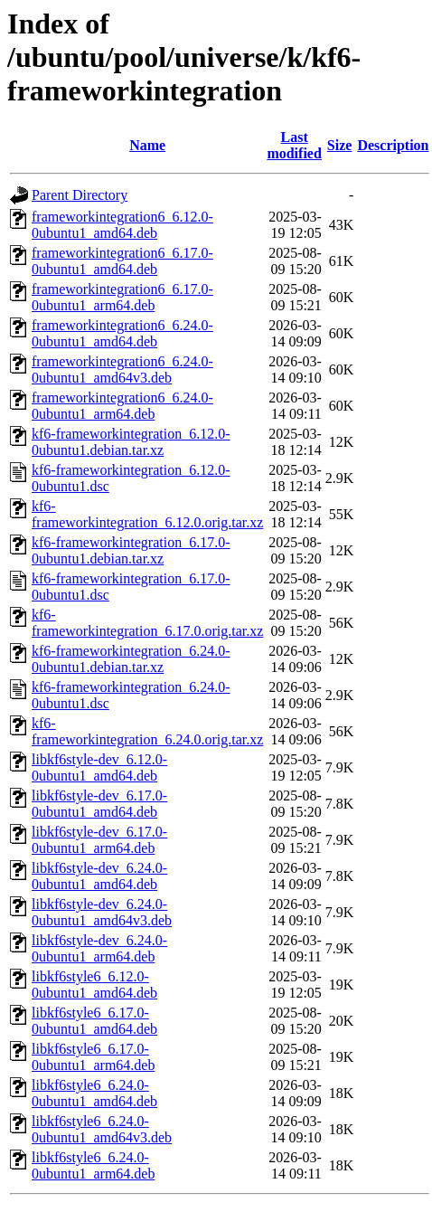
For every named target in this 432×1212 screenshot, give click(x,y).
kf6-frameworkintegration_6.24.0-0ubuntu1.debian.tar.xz (131, 659)
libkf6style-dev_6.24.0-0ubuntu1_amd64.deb (99, 876)
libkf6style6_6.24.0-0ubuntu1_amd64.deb (94, 1093)
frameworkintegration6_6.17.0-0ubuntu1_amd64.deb (122, 261)
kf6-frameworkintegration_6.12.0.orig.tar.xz (147, 514)
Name (147, 145)
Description (392, 145)
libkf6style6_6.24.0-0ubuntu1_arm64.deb (93, 1165)
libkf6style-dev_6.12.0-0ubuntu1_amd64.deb (99, 767)
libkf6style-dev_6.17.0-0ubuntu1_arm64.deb (99, 840)
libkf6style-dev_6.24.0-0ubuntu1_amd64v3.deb (102, 912)
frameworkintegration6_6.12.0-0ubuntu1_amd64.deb (122, 225)
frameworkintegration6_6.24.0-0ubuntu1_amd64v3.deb (122, 369)
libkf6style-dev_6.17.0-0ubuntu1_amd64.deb (99, 803)
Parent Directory (79, 195)
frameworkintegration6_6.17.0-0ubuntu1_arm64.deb (122, 297)
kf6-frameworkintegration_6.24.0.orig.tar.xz (147, 731)
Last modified (294, 145)
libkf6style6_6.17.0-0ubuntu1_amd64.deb (94, 1021)
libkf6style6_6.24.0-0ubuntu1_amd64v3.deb (102, 1129)
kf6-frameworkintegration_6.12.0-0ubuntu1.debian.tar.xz (131, 442)
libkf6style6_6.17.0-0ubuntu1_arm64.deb (93, 1057)
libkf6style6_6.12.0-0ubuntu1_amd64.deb (94, 984)
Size (339, 145)
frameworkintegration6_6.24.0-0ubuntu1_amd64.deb (122, 333)
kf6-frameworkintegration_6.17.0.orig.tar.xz (147, 623)
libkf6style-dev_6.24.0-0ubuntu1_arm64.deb (99, 948)
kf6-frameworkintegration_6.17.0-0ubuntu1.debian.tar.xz (131, 550)
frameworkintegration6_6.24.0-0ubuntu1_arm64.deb (122, 405)
